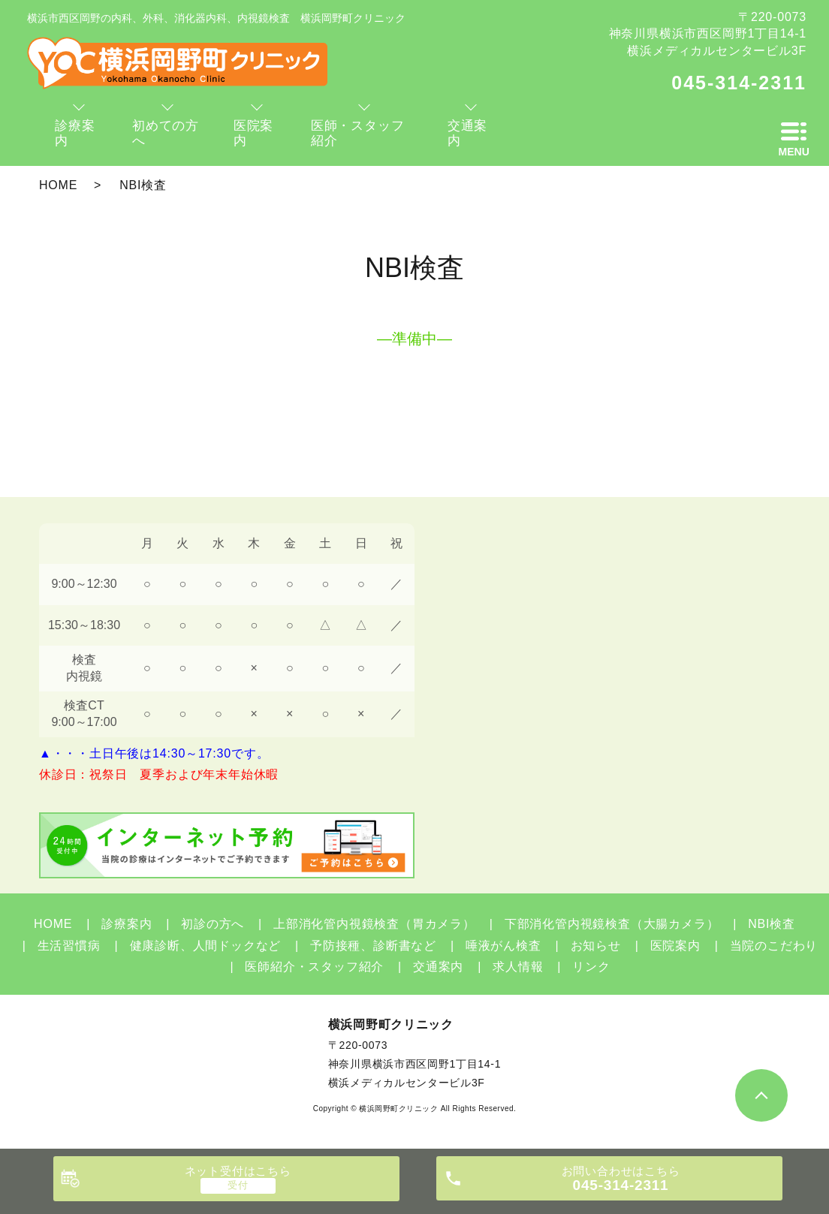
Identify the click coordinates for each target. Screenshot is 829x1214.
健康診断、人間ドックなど (206, 945)
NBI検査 (771, 923)
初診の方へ (212, 923)
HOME (58, 185)
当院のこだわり (774, 945)
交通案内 (438, 966)
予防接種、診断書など (373, 945)
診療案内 (126, 923)
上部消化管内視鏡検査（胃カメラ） (374, 923)
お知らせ (596, 945)
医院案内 (675, 945)
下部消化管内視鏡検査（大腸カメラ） (612, 923)
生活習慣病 (69, 945)
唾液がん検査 (503, 945)
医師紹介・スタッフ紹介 (314, 966)
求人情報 (518, 966)
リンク (591, 966)
